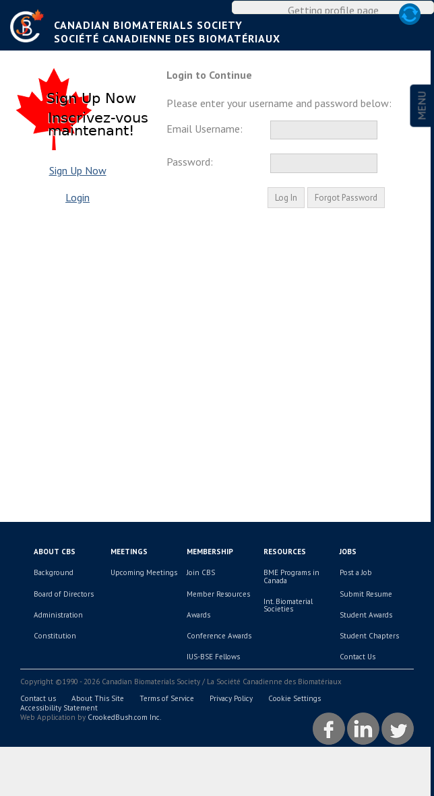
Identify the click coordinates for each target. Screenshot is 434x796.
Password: (189, 181)
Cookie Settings (294, 717)
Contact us (38, 717)
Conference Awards (219, 654)
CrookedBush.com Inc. (124, 736)
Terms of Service (167, 717)
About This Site (97, 717)
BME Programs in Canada (291, 595)
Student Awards (366, 633)
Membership (210, 571)
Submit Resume (366, 613)
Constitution (55, 654)
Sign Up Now (77, 189)
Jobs (348, 571)
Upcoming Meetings (144, 592)
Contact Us (357, 676)
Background (53, 592)
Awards (198, 633)
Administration (58, 633)
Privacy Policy (231, 717)
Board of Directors (64, 613)
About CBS (54, 571)
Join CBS (201, 592)
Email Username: (204, 147)
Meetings (129, 571)
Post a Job (356, 592)
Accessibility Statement (59, 726)
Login (77, 216)
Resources (285, 571)
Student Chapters (369, 654)
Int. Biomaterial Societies (288, 624)
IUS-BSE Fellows (213, 676)
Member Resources (218, 613)
